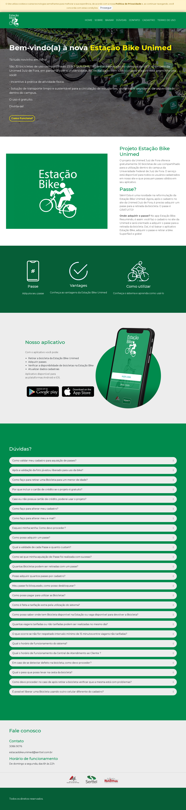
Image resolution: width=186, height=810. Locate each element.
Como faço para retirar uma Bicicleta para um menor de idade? (50, 479)
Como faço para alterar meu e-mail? (33, 518)
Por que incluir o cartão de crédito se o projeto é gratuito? (47, 489)
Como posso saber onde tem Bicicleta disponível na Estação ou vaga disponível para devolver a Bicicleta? (75, 614)
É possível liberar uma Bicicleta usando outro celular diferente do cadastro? (58, 691)
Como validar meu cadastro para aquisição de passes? (44, 460)
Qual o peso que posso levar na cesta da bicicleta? (42, 672)
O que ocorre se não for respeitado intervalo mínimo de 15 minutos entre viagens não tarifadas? (69, 633)
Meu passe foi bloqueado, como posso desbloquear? (43, 585)
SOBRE (99, 20)
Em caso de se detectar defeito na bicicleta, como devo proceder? (51, 662)
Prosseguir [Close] (105, 7)
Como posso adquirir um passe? (31, 537)
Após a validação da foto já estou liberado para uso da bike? (47, 470)
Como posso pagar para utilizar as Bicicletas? (38, 595)
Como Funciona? (22, 118)
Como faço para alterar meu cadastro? (35, 508)
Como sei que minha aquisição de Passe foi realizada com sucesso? (52, 556)
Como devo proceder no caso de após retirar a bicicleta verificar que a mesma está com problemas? (72, 682)
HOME (88, 20)
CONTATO (134, 20)
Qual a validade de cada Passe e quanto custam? (41, 547)
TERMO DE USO (166, 20)
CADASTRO (148, 20)
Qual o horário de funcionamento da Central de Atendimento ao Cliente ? (56, 653)
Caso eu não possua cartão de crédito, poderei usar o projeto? (49, 499)
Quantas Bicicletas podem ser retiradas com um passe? (45, 566)
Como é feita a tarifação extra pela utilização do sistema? (46, 605)
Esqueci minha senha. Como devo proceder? (39, 528)
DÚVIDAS (121, 20)
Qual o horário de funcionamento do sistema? (39, 643)
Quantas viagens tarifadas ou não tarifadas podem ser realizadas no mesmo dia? (60, 624)
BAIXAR (109, 20)
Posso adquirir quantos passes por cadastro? (38, 576)
